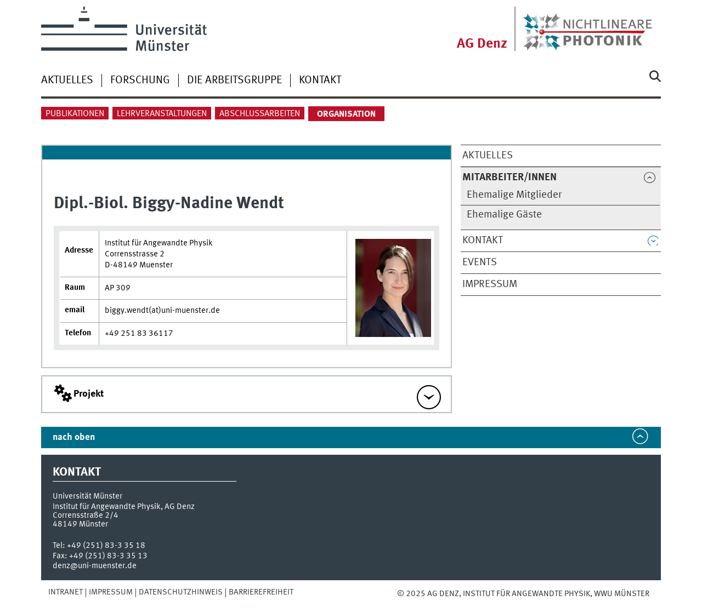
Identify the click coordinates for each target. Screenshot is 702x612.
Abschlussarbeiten (259, 114)
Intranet (65, 592)
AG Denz (482, 44)
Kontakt (320, 80)
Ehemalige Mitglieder (514, 195)
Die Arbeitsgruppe (234, 80)
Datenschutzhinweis (181, 592)
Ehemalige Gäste (504, 215)
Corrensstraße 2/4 (85, 515)
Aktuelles (67, 80)
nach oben (74, 437)
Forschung (140, 80)
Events (479, 262)
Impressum (489, 284)
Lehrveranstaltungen (162, 114)
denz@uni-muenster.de (95, 566)
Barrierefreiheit (261, 592)
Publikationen (75, 114)
